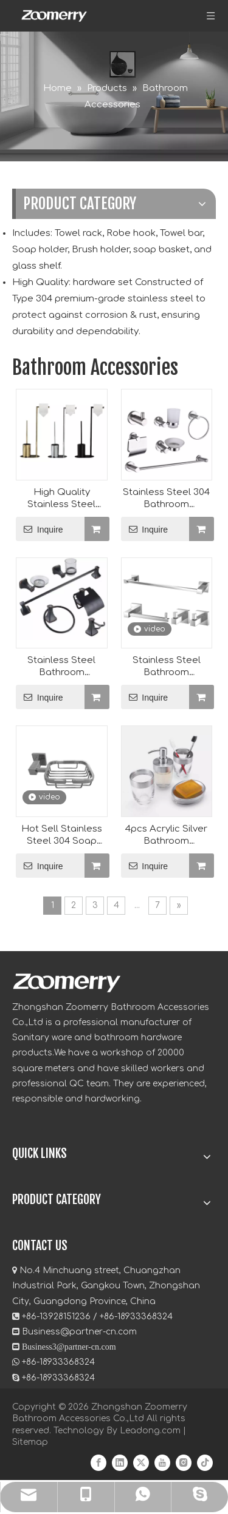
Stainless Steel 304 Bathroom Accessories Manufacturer (166, 499)
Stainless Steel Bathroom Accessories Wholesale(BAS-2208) (166, 667)
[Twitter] (141, 1463)
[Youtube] (162, 1463)
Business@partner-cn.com (79, 1331)
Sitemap (30, 1442)
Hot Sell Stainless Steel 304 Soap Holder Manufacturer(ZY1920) (62, 835)
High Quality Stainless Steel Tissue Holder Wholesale (61, 499)
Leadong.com (150, 1430)
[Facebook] (98, 1463)
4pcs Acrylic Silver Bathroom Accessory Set (166, 835)
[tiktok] (205, 1463)
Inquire (39, 529)
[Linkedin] (120, 1463)
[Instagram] (184, 1463)
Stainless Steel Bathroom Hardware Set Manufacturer (61, 667)
